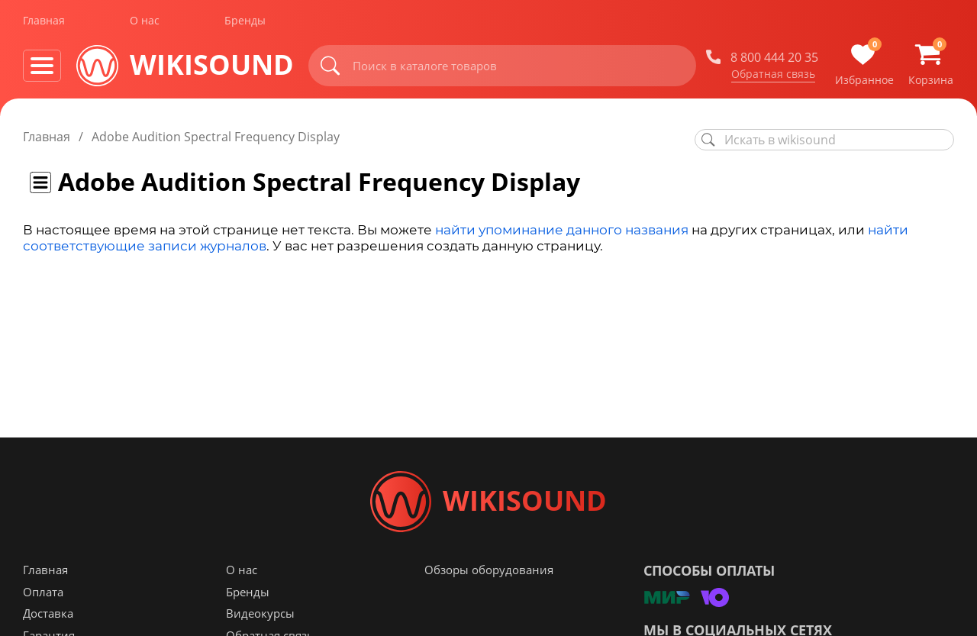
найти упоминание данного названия (561, 229)
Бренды (245, 22)
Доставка (48, 613)
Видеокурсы (260, 613)
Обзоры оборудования (488, 570)
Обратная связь (773, 75)
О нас (145, 22)
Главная (44, 22)
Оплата (43, 592)
